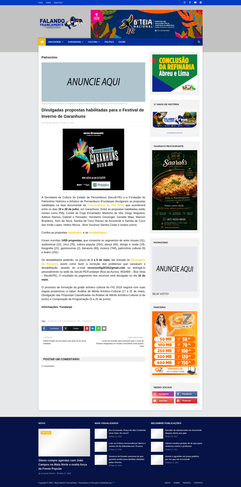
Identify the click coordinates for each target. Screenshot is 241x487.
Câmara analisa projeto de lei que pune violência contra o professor (183, 444)
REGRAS (187, 483)
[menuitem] (42, 42)
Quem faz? (58, 3)
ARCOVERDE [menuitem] (54, 42)
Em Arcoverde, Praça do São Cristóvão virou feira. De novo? (127, 431)
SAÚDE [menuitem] (122, 42)
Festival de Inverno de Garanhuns (62, 321)
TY (113, 483)
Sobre (48, 3)
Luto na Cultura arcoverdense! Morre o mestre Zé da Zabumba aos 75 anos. (127, 444)
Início (40, 3)
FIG (78, 321)
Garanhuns (59, 104)
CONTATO (198, 483)
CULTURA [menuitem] (93, 42)
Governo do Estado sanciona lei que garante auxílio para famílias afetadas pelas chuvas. (126, 459)
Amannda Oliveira (51, 123)
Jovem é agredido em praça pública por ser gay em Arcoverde (182, 458)
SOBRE (177, 483)
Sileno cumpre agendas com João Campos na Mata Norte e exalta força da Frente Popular (62, 464)
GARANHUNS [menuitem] (74, 42)
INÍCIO (167, 483)
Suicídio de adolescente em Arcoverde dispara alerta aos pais (183, 431)
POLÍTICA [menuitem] (109, 42)
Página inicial (46, 104)
